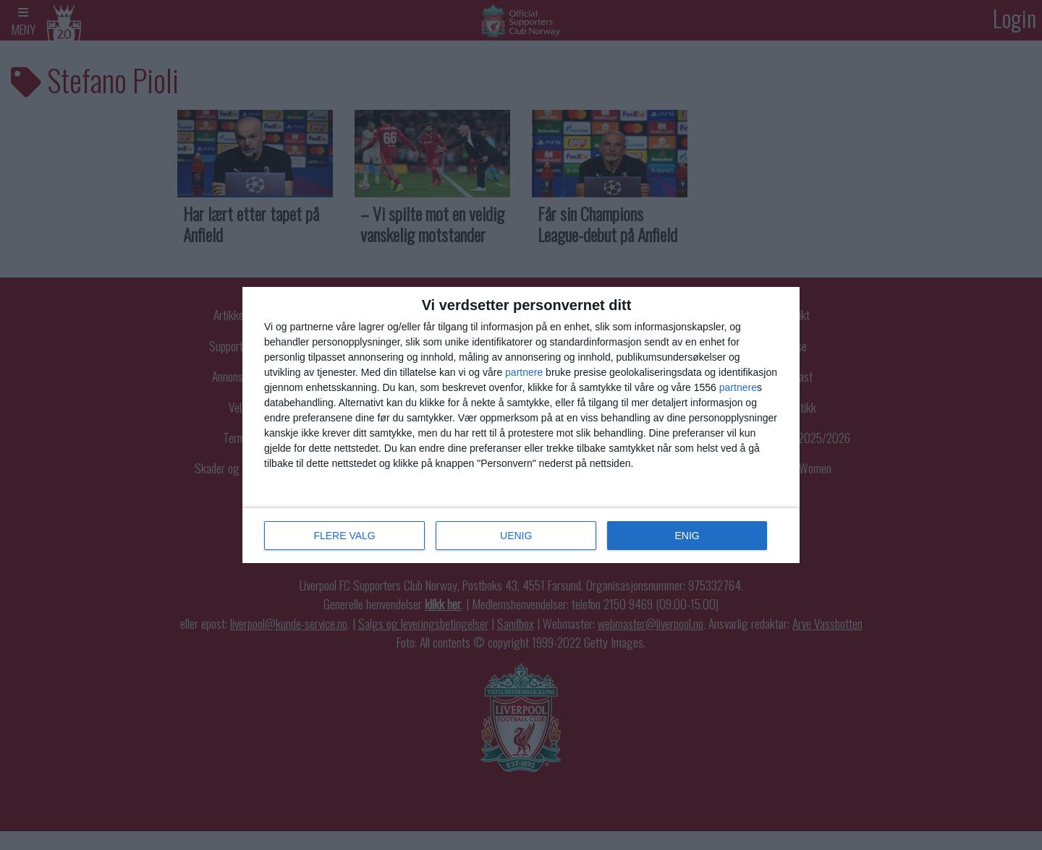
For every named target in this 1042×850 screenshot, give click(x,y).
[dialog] (521, 425)
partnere (524, 372)
